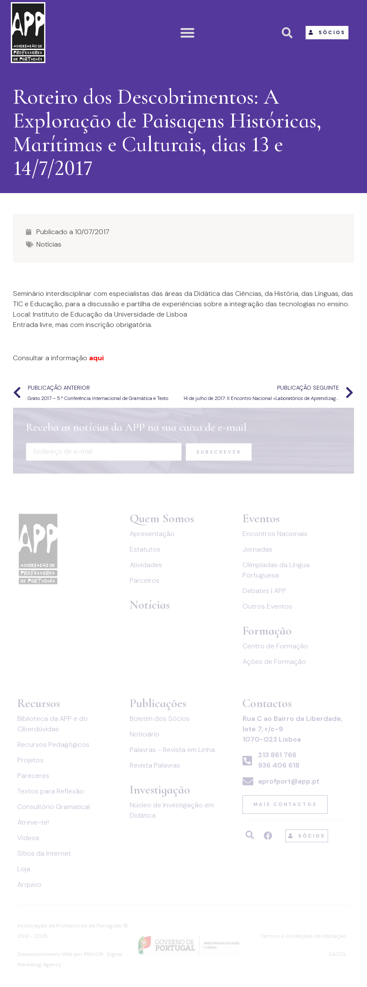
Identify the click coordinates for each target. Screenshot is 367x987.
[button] (187, 32)
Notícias (48, 244)
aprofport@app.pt (288, 781)
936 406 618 (279, 765)
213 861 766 (277, 754)
